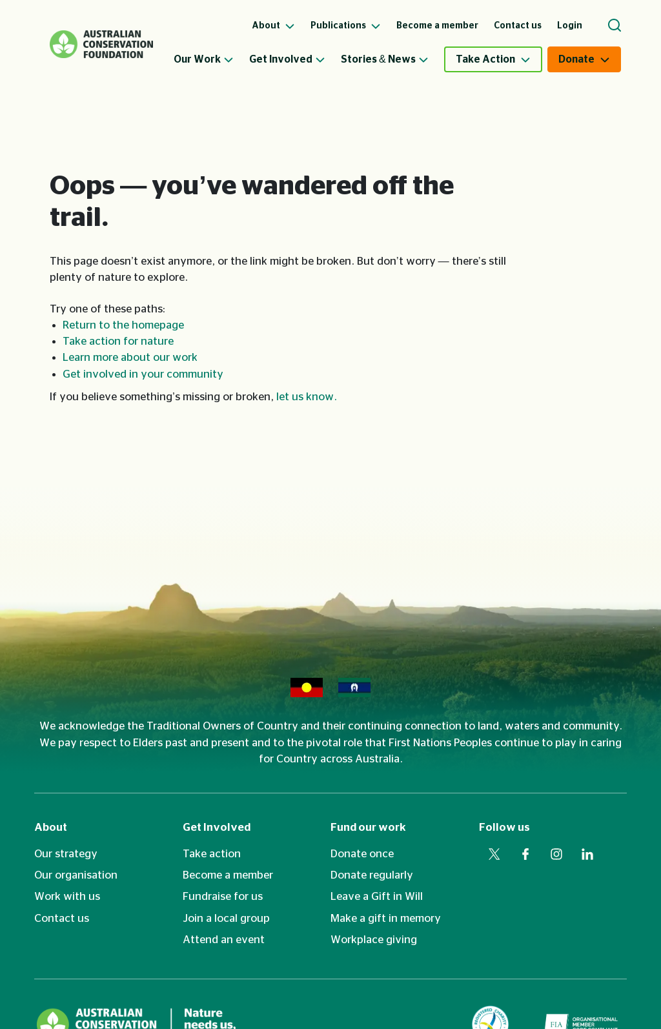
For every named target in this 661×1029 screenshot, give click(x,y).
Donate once (362, 853)
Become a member (228, 875)
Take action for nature (118, 341)
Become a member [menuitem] (437, 25)
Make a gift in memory (385, 918)
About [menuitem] (273, 25)
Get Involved (287, 59)
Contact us (61, 918)
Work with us (67, 896)
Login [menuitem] (569, 25)
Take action (212, 853)
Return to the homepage (123, 325)
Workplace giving (373, 939)
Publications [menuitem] (345, 25)
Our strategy (65, 853)
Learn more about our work (130, 357)
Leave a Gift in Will (376, 896)
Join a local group (226, 918)
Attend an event (224, 939)
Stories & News (385, 59)
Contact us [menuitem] (518, 25)
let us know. (306, 396)
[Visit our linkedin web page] (587, 854)
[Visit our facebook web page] (525, 854)
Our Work (204, 59)
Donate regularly (371, 875)
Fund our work (368, 827)
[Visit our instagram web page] (556, 854)
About (50, 827)
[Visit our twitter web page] (494, 854)
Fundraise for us (223, 896)
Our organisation (75, 875)
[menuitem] (211, 59)
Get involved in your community (143, 374)
